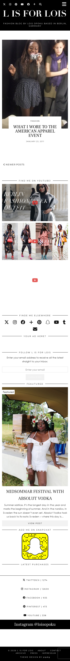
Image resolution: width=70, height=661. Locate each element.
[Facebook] (28, 4)
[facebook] (23, 322)
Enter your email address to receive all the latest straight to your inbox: (35, 359)
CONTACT (55, 650)
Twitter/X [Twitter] (35, 580)
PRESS (34, 653)
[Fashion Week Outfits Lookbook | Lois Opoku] (35, 241)
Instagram (35, 589)
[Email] (35, 329)
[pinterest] (39, 322)
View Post (35, 523)
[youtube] (56, 322)
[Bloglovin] (34, 4)
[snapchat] (48, 322)
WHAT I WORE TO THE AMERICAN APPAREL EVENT (35, 131)
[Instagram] (10, 4)
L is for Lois (25, 650)
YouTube (35, 615)
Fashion (35, 121)
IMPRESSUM (49, 653)
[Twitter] (4, 4)
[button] (65, 4)
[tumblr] (64, 322)
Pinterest (35, 606)
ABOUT (42, 650)
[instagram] (15, 322)
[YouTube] (22, 4)
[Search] (40, 4)
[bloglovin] (31, 322)
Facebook (35, 598)
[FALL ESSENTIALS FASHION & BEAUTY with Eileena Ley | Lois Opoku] (35, 280)
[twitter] (6, 322)
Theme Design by (35, 657)
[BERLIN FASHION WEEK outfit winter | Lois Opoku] (35, 202)
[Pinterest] (16, 4)
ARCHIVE (21, 653)
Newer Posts (13, 164)
